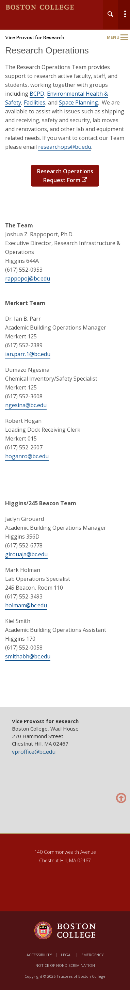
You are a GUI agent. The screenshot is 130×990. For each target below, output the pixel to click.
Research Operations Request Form (65, 175)
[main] (65, 373)
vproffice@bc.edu (33, 751)
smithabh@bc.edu (27, 656)
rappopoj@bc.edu (27, 278)
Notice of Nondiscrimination (65, 965)
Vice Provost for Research (34, 37)
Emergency (92, 954)
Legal (66, 954)
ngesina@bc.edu (26, 405)
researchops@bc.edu (64, 146)
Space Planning (78, 102)
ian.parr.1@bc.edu (27, 354)
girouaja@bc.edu (26, 554)
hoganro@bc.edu (27, 456)
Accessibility (39, 954)
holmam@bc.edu (26, 605)
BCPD (37, 93)
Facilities (34, 102)
